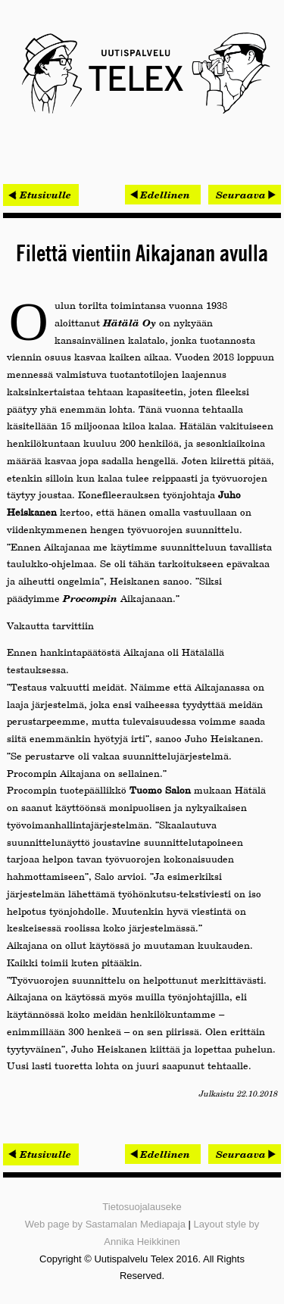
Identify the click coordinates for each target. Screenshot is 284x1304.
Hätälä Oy (129, 323)
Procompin (90, 598)
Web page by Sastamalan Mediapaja (105, 1224)
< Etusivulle (41, 195)
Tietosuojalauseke (141, 1206)
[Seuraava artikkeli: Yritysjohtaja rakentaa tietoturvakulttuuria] (244, 194)
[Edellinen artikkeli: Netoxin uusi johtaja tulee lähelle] (163, 194)
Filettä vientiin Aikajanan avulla (142, 254)
